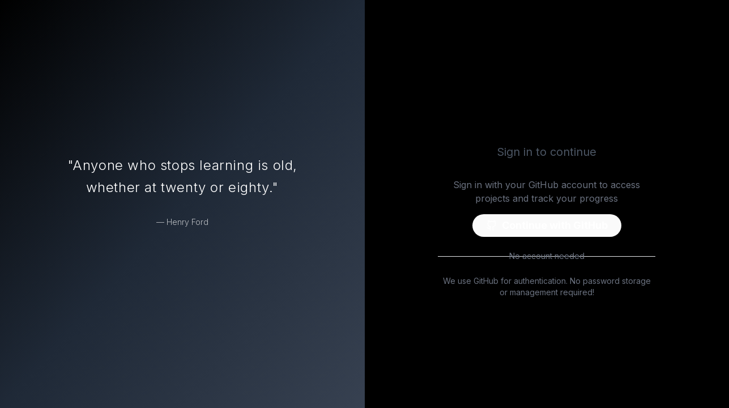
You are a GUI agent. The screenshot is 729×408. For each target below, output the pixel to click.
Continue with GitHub (547, 225)
